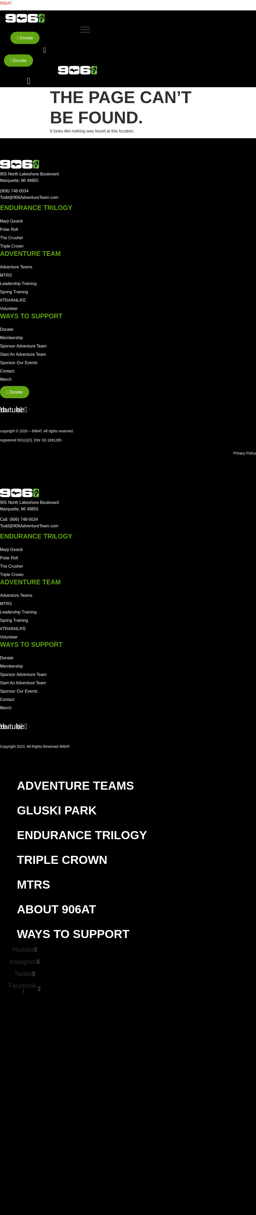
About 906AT (59, 909)
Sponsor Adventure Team (23, 346)
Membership (11, 338)
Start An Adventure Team (23, 354)
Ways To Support (76, 934)
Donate (7, 329)
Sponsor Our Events (18, 362)
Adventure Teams (16, 267)
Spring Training (14, 292)
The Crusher (11, 238)
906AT (6, 3)
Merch (5, 379)
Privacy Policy (244, 453)
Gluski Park (57, 810)
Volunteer (9, 308)
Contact (7, 371)
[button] (116, 785)
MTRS (6, 275)
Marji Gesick (11, 221)
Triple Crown (11, 246)
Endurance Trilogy (85, 835)
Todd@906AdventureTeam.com (29, 197)
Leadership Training (18, 283)
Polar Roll (9, 229)
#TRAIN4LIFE (13, 300)
